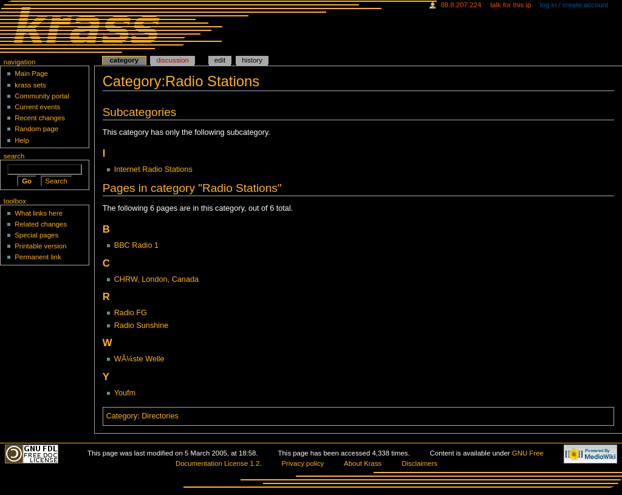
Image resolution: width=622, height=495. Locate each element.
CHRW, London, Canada (156, 279)
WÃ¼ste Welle (139, 359)
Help (22, 140)
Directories (160, 416)
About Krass (362, 463)
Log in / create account (574, 5)
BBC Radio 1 (136, 245)
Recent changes (40, 117)
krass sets (30, 85)
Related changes (41, 224)
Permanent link (38, 257)
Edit (219, 60)
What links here (39, 213)
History (252, 60)
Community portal (42, 96)
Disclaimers (419, 463)
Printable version (40, 246)
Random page (36, 128)
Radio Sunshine (141, 325)
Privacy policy (302, 463)
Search (14, 156)
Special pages (36, 235)
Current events (37, 107)
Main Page (31, 73)
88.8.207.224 (460, 5)
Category (121, 416)
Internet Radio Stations (153, 169)
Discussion (172, 60)
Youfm (125, 393)
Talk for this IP (510, 5)
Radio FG (130, 313)
